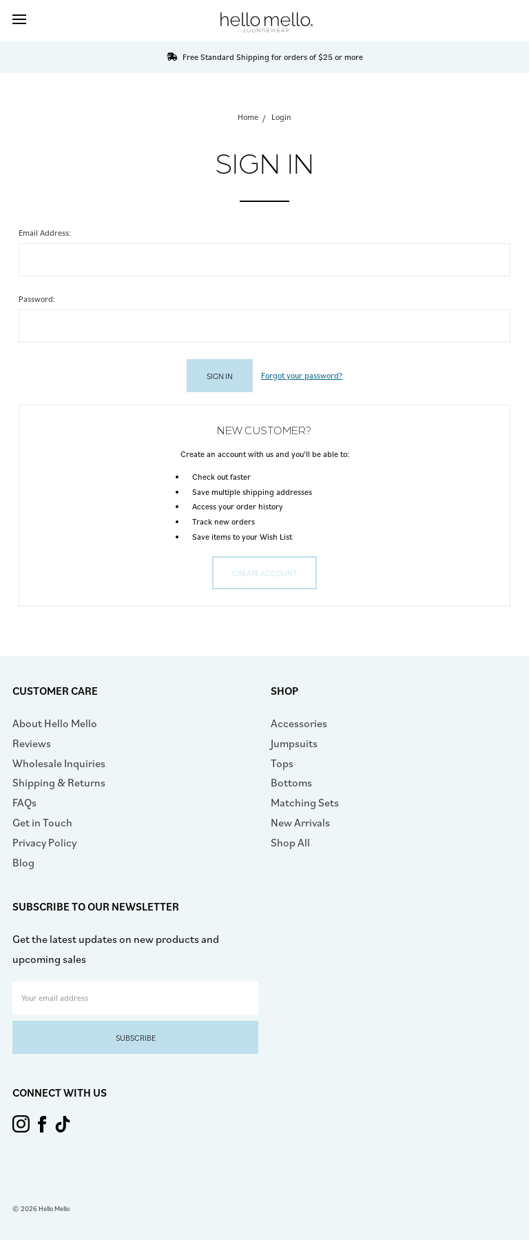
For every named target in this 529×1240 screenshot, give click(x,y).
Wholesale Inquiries (58, 763)
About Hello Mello (54, 723)
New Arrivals (300, 822)
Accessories (299, 723)
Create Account (264, 573)
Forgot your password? (301, 375)
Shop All (290, 842)
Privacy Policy (44, 842)
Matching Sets (305, 802)
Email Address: (45, 232)
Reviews (31, 743)
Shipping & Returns (58, 782)
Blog (23, 862)
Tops (282, 763)
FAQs (24, 802)
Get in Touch (42, 822)
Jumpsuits (294, 743)
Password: (37, 299)
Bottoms (291, 782)
